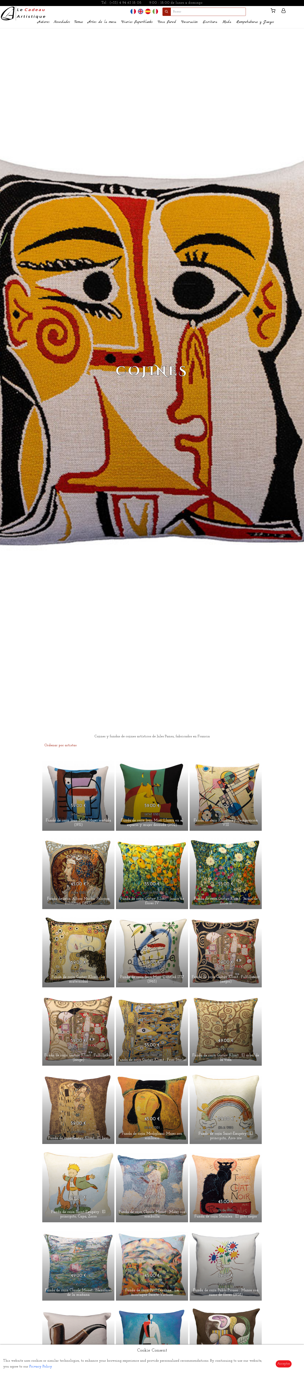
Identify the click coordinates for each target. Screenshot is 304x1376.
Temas (78, 22)
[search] (208, 12)
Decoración (189, 22)
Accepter (283, 1364)
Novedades (62, 22)
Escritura (210, 22)
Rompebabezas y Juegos (255, 22)
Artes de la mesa (102, 22)
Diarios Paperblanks (137, 22)
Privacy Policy (40, 1366)
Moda (226, 22)
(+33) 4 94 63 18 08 (126, 3)
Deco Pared (167, 22)
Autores (43, 22)
